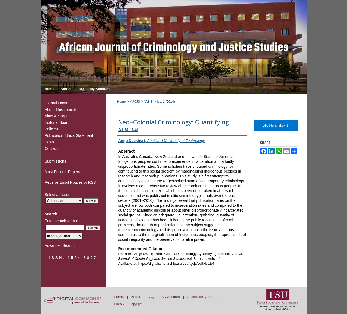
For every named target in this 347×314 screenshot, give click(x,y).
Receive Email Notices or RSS (70, 182)
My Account (171, 297)
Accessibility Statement (205, 297)
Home (121, 101)
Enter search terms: (61, 221)
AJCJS (135, 101)
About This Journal (60, 109)
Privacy (119, 304)
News (49, 142)
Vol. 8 (148, 101)
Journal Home (56, 103)
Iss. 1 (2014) (166, 101)
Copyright (135, 304)
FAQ (150, 297)
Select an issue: (58, 194)
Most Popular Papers (62, 172)
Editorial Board (57, 122)
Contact (51, 148)
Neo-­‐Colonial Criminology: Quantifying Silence (173, 125)
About (135, 297)
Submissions (55, 161)
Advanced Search (60, 245)
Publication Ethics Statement (69, 135)
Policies (51, 129)
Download (275, 125)
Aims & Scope (57, 116)
